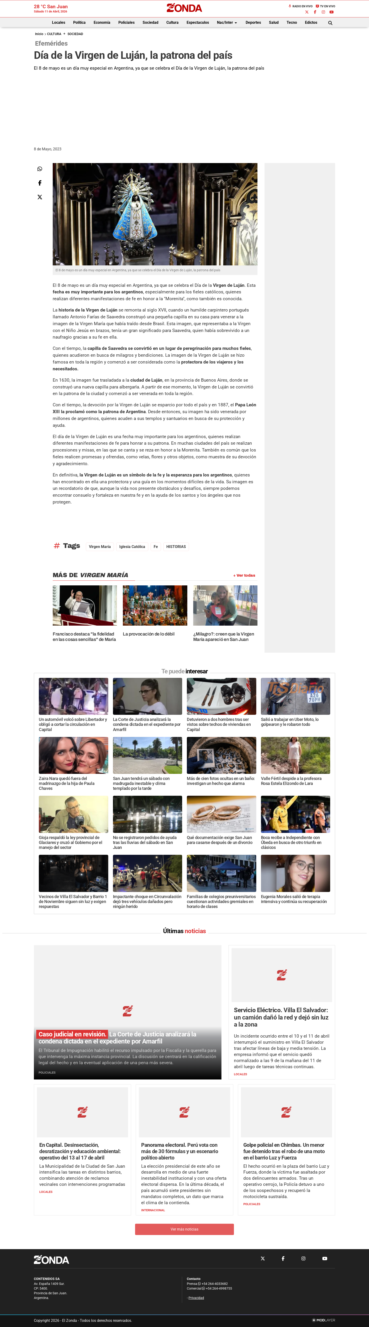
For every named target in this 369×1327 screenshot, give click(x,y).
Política (79, 22)
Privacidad (196, 1298)
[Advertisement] (184, 107)
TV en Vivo (325, 6)
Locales (58, 22)
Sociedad (150, 22)
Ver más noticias (184, 1229)
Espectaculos (198, 22)
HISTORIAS (176, 546)
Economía (102, 22)
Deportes (253, 22)
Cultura (172, 22)
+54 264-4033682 (213, 1284)
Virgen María (100, 546)
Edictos (311, 22)
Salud (274, 22)
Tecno (292, 22)
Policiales (126, 22)
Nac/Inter (228, 23)
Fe (156, 546)
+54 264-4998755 (216, 1289)
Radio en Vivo (300, 6)
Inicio (39, 34)
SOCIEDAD (75, 34)
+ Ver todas (244, 575)
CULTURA (54, 34)
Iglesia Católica (132, 546)
